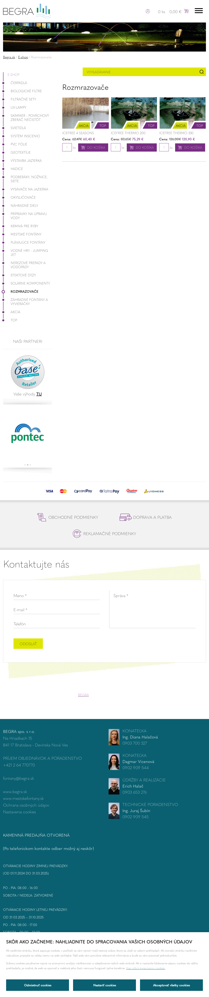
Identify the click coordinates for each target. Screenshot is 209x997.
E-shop (23, 57)
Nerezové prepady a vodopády (24, 264)
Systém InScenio (21, 136)
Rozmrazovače (20, 291)
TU (39, 394)
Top (10, 320)
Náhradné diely (20, 205)
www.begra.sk (15, 791)
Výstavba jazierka (22, 160)
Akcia (11, 311)
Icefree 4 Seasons (78, 133)
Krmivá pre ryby (20, 226)
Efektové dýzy (19, 275)
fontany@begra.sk (18, 778)
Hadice (13, 168)
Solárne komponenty (26, 283)
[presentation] (164, 644)
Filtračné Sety (19, 99)
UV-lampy (14, 107)
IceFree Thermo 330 (176, 133)
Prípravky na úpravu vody (25, 215)
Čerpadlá (15, 82)
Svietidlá (14, 127)
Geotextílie (17, 152)
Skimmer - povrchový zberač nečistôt (26, 117)
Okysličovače (19, 197)
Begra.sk (9, 57)
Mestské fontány (22, 234)
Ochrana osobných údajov (26, 805)
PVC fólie (15, 144)
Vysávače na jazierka (25, 189)
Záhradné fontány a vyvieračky (25, 301)
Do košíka (96, 147)
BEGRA (83, 694)
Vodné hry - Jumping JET (25, 252)
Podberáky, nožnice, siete (25, 178)
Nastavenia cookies (19, 812)
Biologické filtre (22, 91)
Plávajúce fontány (24, 242)
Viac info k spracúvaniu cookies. (145, 968)
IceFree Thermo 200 (128, 133)
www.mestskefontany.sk (23, 798)
